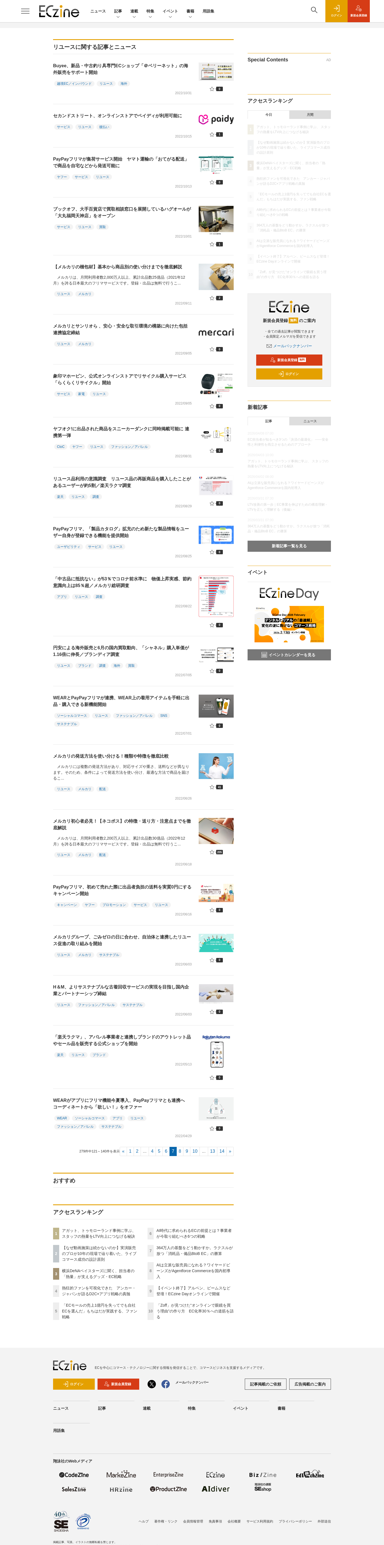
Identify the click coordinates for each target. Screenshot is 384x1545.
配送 (102, 789)
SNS (163, 716)
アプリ (62, 597)
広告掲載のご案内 (310, 1384)
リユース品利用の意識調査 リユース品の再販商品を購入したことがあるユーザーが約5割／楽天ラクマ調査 (122, 482)
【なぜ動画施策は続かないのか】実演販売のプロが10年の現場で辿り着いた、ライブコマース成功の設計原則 (99, 1254)
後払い (104, 127)
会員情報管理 (193, 1521)
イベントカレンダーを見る (288, 655)
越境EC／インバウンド (74, 84)
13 (212, 1151)
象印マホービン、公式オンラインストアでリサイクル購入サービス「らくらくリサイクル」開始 (119, 379)
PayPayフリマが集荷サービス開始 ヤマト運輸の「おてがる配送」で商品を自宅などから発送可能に (121, 162)
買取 (102, 227)
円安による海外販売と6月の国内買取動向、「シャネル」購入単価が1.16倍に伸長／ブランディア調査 (121, 651)
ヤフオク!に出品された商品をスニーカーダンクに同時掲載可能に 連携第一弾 (121, 432)
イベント (170, 11)
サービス (63, 127)
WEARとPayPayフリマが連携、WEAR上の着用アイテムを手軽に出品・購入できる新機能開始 (121, 701)
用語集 (208, 11)
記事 (118, 11)
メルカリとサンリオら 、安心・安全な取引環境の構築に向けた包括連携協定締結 (120, 329)
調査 (96, 497)
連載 (134, 11)
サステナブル (67, 724)
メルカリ (84, 294)
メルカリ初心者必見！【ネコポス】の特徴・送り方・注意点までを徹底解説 (122, 824)
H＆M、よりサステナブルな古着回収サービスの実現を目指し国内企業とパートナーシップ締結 (121, 990)
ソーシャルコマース (72, 716)
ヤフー (62, 177)
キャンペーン (67, 905)
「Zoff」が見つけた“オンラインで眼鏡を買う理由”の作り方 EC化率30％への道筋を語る (195, 1311)
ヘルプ (144, 1521)
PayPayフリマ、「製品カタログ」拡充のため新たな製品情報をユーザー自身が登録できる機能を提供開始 (121, 532)
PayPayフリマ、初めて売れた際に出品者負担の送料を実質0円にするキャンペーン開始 (122, 890)
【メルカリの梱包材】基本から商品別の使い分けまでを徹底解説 (117, 266)
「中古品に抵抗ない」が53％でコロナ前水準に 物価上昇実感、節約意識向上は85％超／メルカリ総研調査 (122, 582)
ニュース (98, 11)
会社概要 (234, 1521)
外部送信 (324, 1521)
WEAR (62, 1118)
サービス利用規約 (259, 1521)
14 (222, 1151)
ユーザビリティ (68, 547)
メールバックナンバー (289, 346)
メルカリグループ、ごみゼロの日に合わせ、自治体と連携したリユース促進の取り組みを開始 (122, 940)
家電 (81, 394)
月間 (310, 115)
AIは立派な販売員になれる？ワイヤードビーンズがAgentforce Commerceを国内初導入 (193, 1271)
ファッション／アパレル (129, 447)
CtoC (60, 447)
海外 (124, 84)
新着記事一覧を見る (289, 546)
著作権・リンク (166, 1521)
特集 (150, 11)
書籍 (190, 11)
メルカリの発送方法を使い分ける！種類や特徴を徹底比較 (111, 756)
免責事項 (215, 1521)
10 (195, 1151)
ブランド (84, 666)
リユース (106, 84)
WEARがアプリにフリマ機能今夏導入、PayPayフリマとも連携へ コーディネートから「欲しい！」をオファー (121, 1103)
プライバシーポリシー (295, 1521)
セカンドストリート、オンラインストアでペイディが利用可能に (117, 115)
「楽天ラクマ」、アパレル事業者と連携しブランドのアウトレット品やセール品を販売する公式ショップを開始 (122, 1040)
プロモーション (114, 905)
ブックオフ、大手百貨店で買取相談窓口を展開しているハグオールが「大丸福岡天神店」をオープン (122, 212)
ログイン (288, 374)
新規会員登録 (288, 360)
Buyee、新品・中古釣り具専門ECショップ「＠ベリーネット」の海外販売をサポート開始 (120, 69)
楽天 (60, 497)
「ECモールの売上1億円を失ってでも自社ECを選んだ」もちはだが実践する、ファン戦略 (99, 1311)
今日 (268, 115)
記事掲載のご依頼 (265, 1384)
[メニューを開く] (25, 11)
